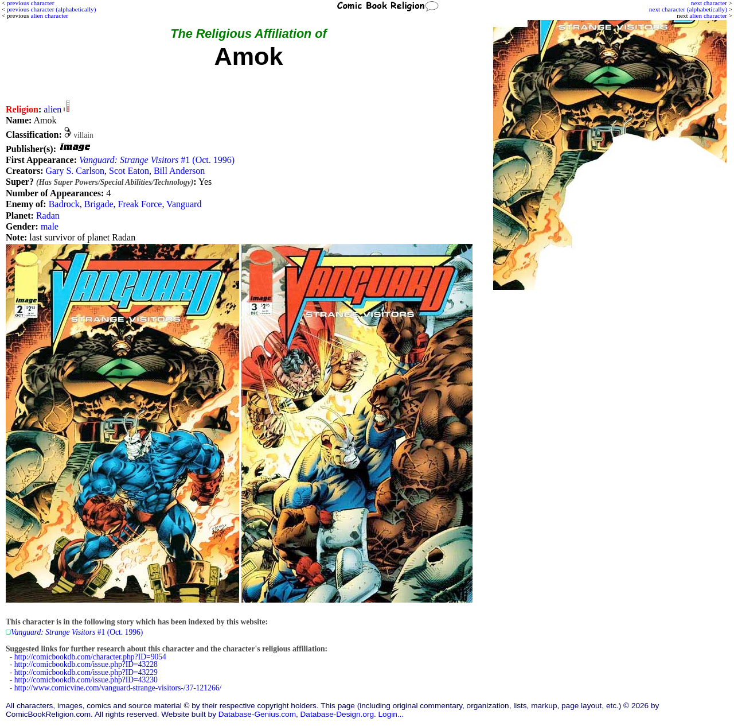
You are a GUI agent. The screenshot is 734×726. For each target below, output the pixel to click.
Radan (48, 215)
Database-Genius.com (257, 714)
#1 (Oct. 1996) (157, 160)
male (49, 226)
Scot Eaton (129, 171)
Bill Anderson (179, 171)
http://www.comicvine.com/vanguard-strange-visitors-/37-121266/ (118, 688)
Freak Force (140, 204)
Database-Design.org (337, 714)
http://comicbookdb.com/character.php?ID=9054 (90, 657)
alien (52, 109)
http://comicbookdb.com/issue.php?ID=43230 (86, 679)
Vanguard (183, 204)
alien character (708, 15)
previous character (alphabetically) (51, 9)
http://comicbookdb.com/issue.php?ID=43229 (86, 672)
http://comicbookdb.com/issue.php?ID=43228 (86, 664)
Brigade (99, 204)
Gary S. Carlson (74, 171)
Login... (391, 714)
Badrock (64, 204)
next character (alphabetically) (688, 9)
